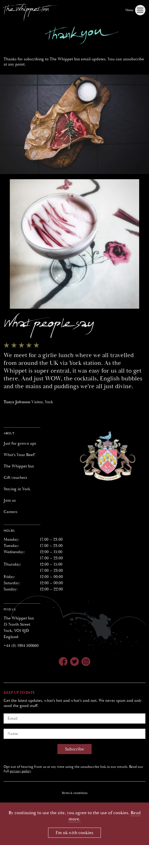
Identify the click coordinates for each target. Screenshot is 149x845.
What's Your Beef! (19, 454)
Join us (10, 500)
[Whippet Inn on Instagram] (86, 662)
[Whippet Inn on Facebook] (63, 662)
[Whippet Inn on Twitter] (74, 662)
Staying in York (17, 489)
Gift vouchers (15, 477)
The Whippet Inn (19, 466)
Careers (10, 511)
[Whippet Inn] (30, 11)
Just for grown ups (20, 443)
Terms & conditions (74, 793)
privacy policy (20, 771)
